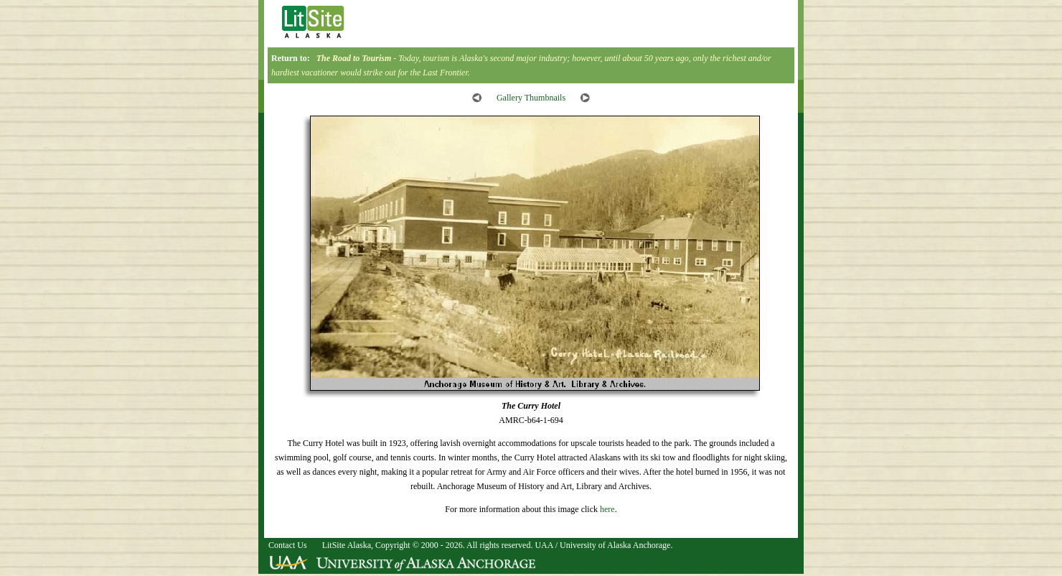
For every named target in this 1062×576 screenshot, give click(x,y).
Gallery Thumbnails (531, 98)
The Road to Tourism (354, 58)
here (607, 509)
